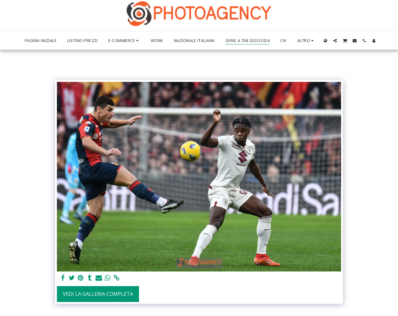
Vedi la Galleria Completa (98, 293)
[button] (335, 40)
